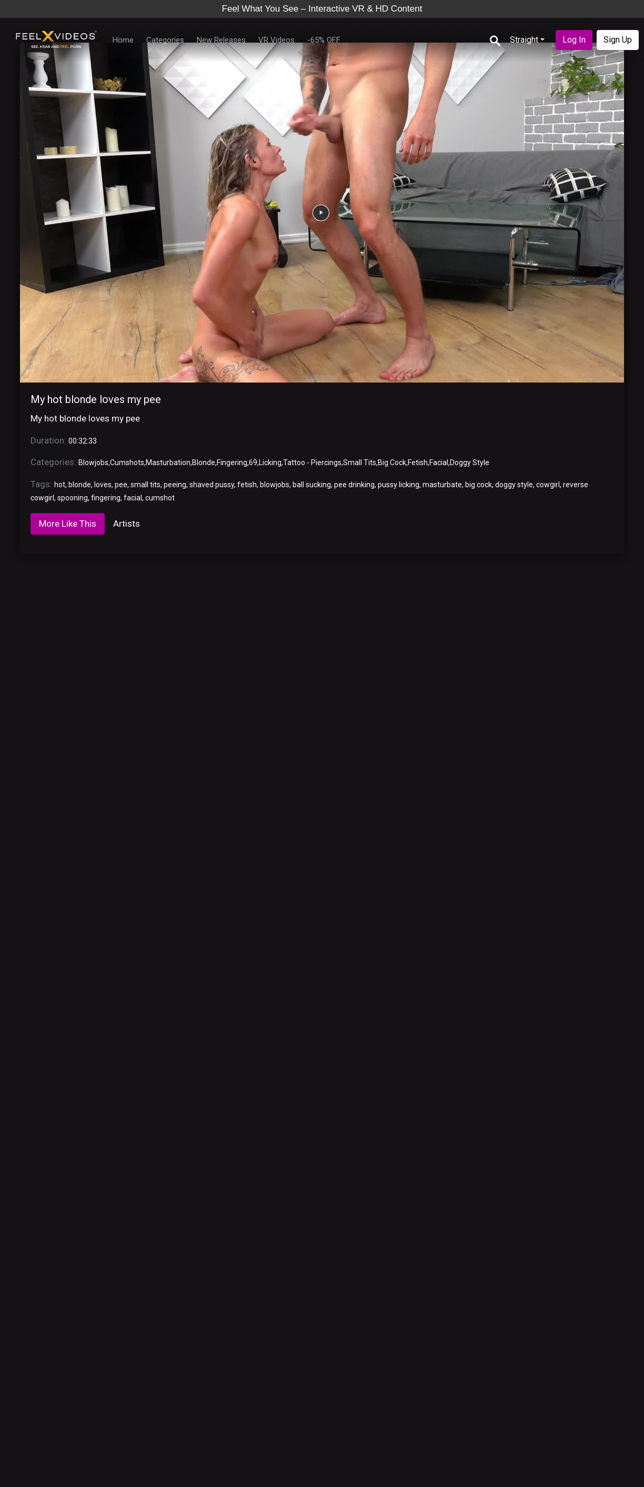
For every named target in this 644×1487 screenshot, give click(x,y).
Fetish (418, 462)
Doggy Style (469, 462)
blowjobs (274, 484)
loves (103, 484)
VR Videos (276, 40)
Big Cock (392, 462)
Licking (270, 462)
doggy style (514, 484)
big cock (478, 484)
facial (133, 498)
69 (253, 462)
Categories (165, 40)
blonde (79, 484)
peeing (175, 484)
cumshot (160, 498)
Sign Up (617, 40)
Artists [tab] (126, 523)
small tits (145, 484)
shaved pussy (211, 484)
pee (121, 484)
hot (59, 484)
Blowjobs (93, 462)
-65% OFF (323, 40)
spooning (72, 498)
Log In (574, 40)
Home (123, 40)
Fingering (232, 462)
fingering (105, 498)
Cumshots (127, 462)
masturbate (442, 484)
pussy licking (398, 484)
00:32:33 (82, 441)
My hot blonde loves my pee (96, 399)
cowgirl (548, 484)
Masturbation (168, 462)
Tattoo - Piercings (312, 462)
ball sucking (312, 484)
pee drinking (354, 484)
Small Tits (359, 462)
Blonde (203, 462)
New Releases (221, 40)
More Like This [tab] (67, 523)
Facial (438, 462)
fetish (247, 484)
